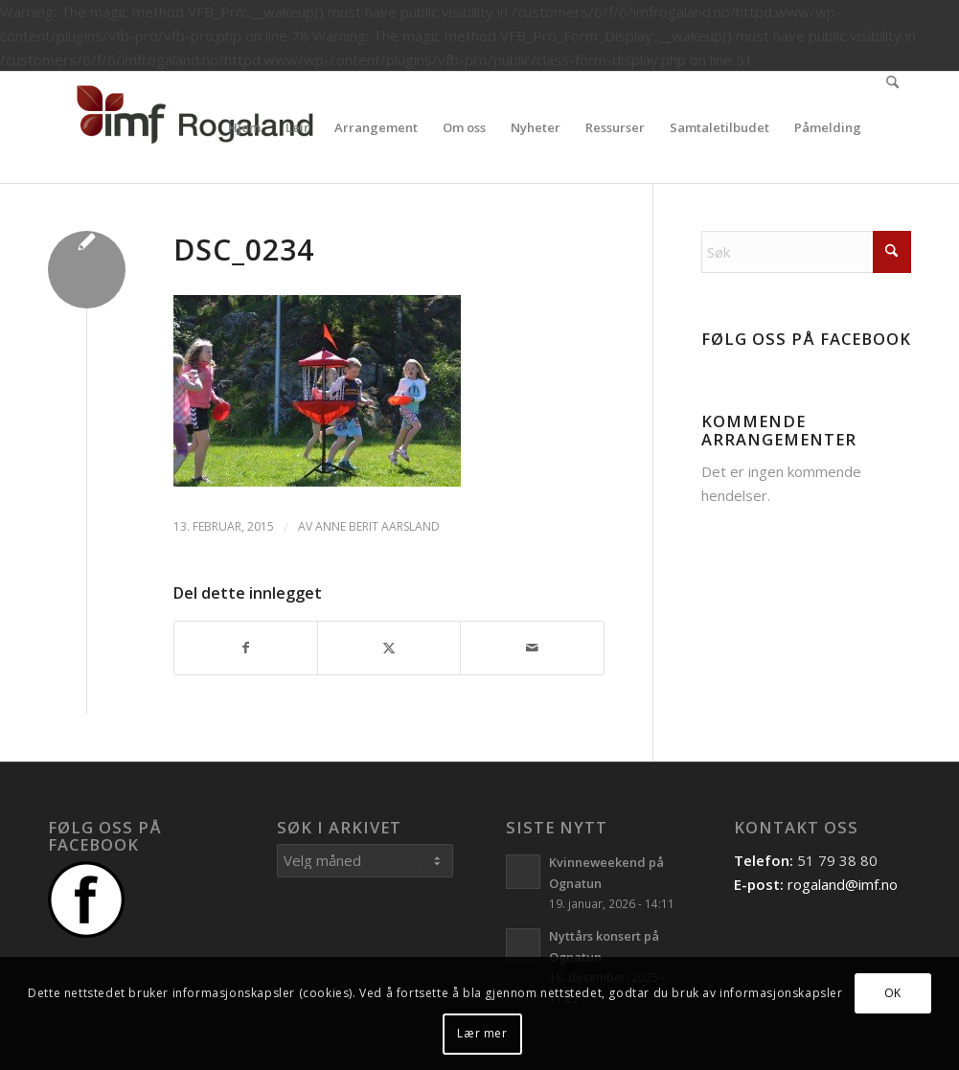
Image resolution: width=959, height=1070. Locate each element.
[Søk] (892, 127)
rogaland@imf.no (843, 884)
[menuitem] (244, 127)
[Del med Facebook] (245, 648)
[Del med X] (389, 648)
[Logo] (191, 127)
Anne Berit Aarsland (377, 526)
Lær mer (482, 1033)
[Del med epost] (532, 648)
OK (893, 993)
